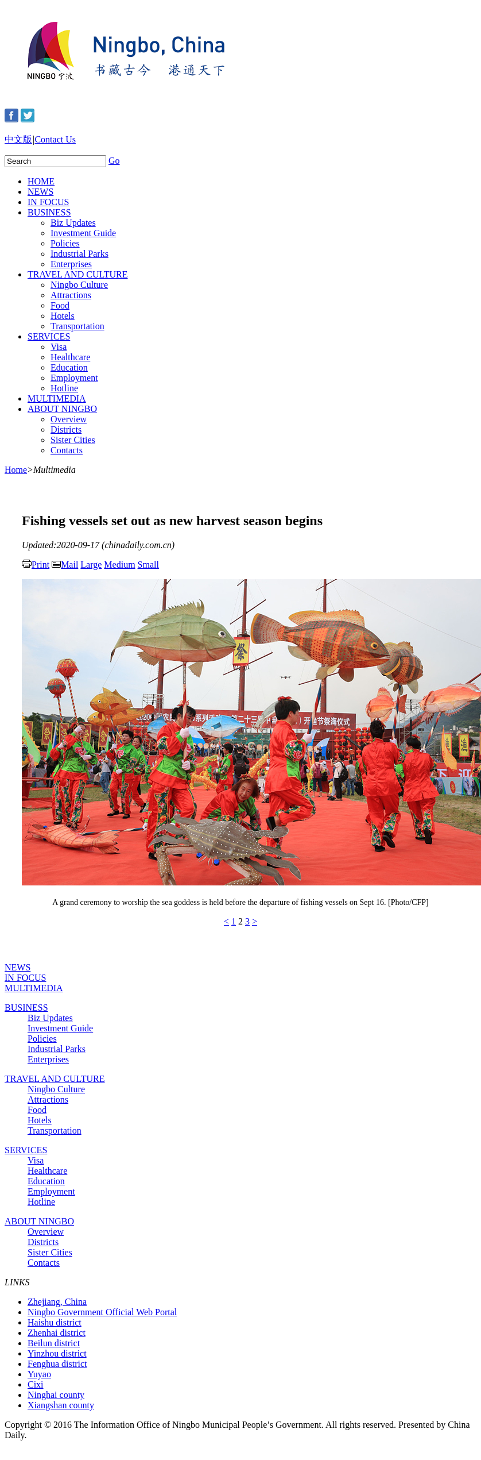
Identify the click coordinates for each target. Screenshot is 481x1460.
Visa (59, 347)
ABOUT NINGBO (62, 409)
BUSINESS (49, 212)
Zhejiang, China (57, 1302)
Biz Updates (73, 223)
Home (16, 470)
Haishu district (55, 1322)
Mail (65, 564)
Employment (74, 378)
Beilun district (54, 1343)
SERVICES (49, 336)
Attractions (71, 295)
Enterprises (71, 264)
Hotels (63, 316)
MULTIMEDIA (57, 398)
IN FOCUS (48, 202)
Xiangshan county (61, 1405)
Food (60, 305)
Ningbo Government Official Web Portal (102, 1312)
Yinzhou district (57, 1353)
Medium (119, 564)
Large (91, 564)
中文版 (18, 139)
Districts (66, 429)
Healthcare (70, 357)
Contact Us (55, 139)
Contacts (67, 450)
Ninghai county (56, 1395)
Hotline (64, 388)
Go (114, 160)
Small (148, 564)
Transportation (77, 326)
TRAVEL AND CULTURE (78, 274)
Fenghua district (57, 1364)
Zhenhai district (57, 1333)
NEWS (40, 192)
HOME (41, 181)
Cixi (36, 1384)
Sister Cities (73, 440)
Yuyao (39, 1374)
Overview (69, 419)
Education (69, 367)
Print (35, 564)
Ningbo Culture (79, 285)
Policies (65, 243)
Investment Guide (83, 233)
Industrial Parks (79, 254)
